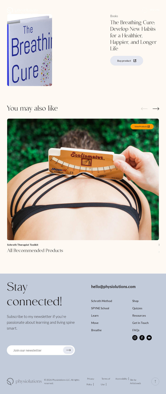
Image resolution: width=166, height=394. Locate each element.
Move (95, 323)
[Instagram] (134, 337)
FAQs (135, 330)
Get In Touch (140, 323)
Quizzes (137, 308)
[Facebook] (142, 337)
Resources (139, 315)
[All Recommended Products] (83, 186)
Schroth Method (101, 301)
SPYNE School (100, 308)
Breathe (96, 330)
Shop (135, 301)
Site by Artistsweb (135, 381)
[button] (150, 10)
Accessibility (121, 378)
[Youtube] (149, 337)
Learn (95, 315)
